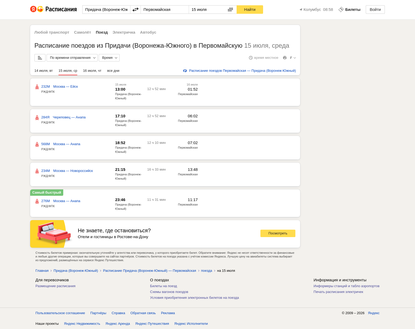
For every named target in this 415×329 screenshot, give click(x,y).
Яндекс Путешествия (152, 324)
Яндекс (374, 313)
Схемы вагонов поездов (169, 292)
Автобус (148, 32)
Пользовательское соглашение (60, 313)
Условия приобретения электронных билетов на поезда (194, 298)
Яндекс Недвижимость (82, 324)
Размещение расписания (55, 286)
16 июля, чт (92, 71)
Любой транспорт (51, 32)
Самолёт (82, 32)
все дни (113, 71)
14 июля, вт (43, 71)
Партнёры (98, 313)
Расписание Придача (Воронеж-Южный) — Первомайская (149, 271)
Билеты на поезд (163, 286)
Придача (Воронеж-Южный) (75, 271)
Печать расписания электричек (338, 292)
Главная (41, 271)
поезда (206, 271)
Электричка (123, 32)
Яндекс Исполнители (191, 324)
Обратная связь (143, 313)
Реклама (168, 313)
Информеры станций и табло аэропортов (347, 286)
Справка (118, 313)
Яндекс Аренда (118, 324)
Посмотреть (277, 233)
